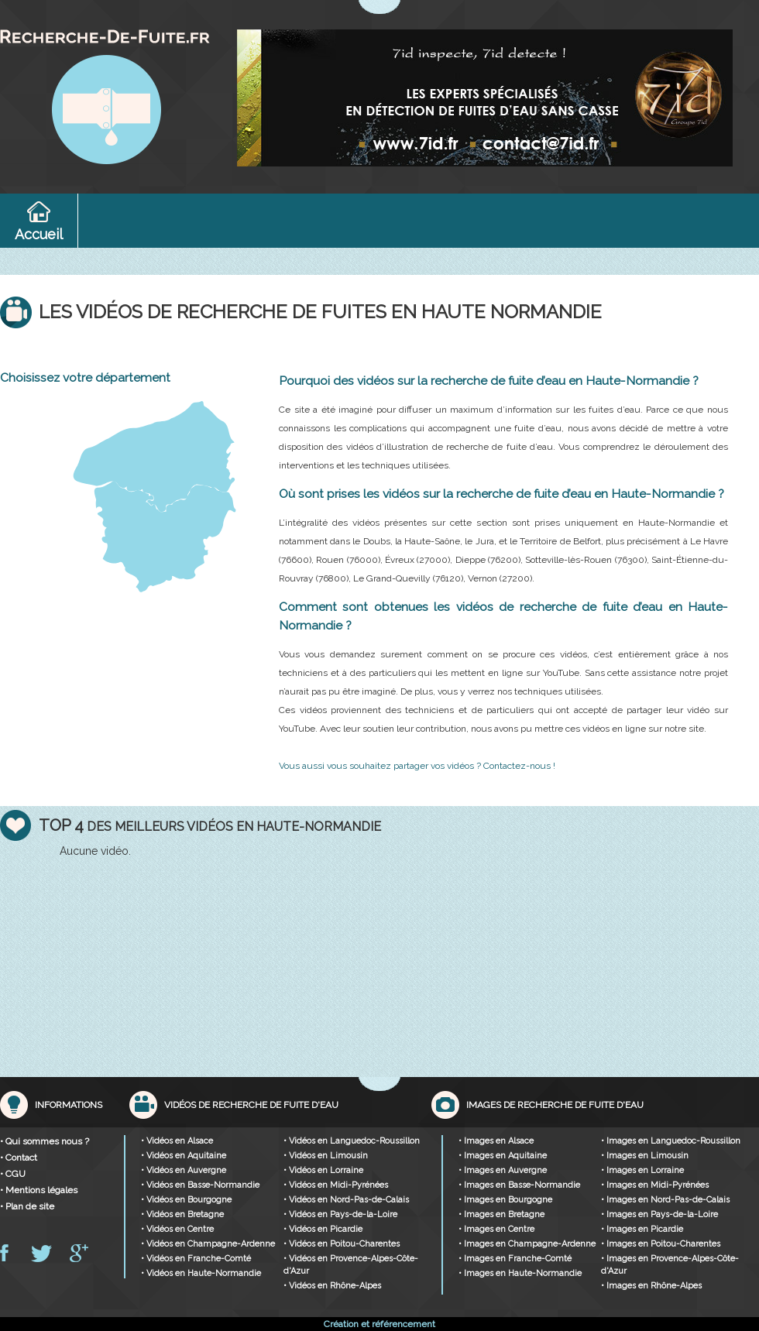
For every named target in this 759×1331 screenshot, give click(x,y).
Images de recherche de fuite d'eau (555, 1104)
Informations (68, 1104)
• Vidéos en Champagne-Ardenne (208, 1244)
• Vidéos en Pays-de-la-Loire (340, 1214)
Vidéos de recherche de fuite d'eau (251, 1104)
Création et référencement (379, 1324)
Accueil (39, 234)
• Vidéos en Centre (177, 1229)
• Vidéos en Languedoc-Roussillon (351, 1141)
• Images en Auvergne (502, 1170)
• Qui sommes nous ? (44, 1141)
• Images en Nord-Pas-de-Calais (665, 1200)
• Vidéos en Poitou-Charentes (341, 1244)
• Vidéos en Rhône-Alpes (332, 1286)
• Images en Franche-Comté (515, 1259)
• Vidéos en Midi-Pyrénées (335, 1185)
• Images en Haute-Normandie (520, 1273)
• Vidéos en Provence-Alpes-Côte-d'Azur (350, 1265)
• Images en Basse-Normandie (519, 1185)
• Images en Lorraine (642, 1170)
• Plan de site (27, 1206)
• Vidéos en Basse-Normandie (200, 1185)
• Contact (18, 1157)
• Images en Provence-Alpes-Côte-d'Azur (670, 1265)
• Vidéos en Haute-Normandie (201, 1273)
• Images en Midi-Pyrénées (655, 1185)
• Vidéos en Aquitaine (183, 1156)
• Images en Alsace (496, 1141)
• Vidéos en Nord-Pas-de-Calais (346, 1200)
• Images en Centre (496, 1229)
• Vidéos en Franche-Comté (196, 1259)
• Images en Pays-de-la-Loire (659, 1214)
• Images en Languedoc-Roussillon (670, 1141)
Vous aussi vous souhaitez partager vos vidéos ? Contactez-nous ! (417, 765)
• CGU (13, 1173)
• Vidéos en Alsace (177, 1141)
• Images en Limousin (645, 1156)
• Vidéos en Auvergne (183, 1170)
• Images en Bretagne (501, 1214)
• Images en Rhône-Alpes (651, 1286)
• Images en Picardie (642, 1229)
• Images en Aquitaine (502, 1156)
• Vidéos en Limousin (325, 1156)
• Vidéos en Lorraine (323, 1170)
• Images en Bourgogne (505, 1200)
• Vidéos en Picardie (322, 1229)
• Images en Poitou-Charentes (660, 1244)
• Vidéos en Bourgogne (186, 1200)
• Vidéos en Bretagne (182, 1214)
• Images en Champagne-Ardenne (527, 1244)
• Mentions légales (38, 1190)
